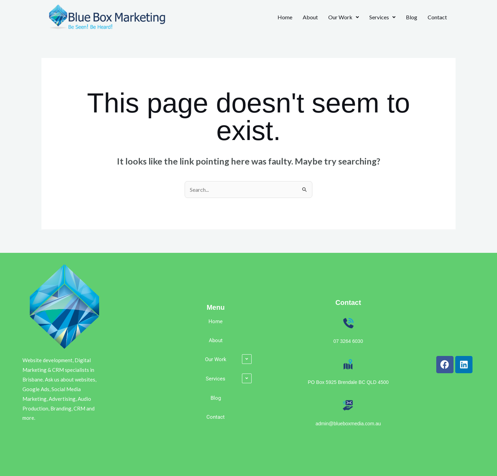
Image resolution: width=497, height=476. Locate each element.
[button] (343, 17)
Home (284, 17)
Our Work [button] (343, 17)
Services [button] (382, 17)
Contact (437, 17)
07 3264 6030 (348, 341)
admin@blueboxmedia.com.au (348, 423)
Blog (411, 17)
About (310, 17)
